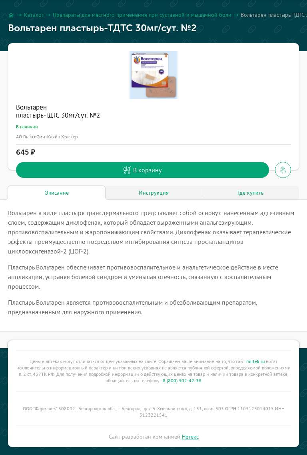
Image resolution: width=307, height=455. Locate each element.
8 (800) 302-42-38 (182, 380)
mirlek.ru (255, 361)
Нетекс (190, 436)
